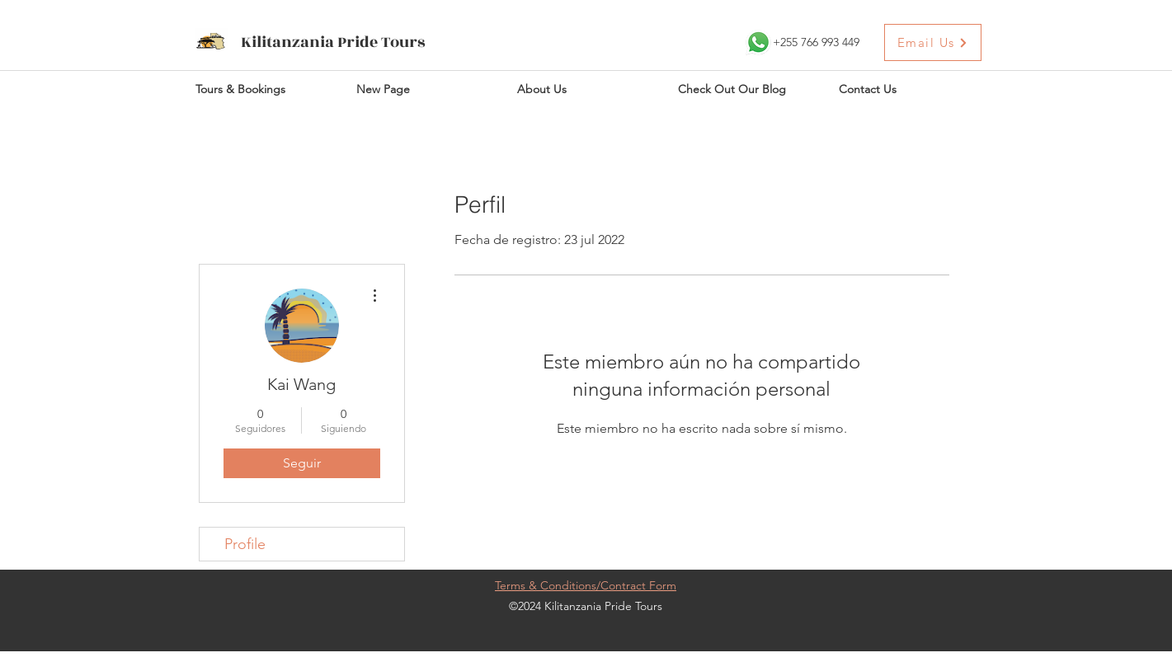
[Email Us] (932, 42)
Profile (245, 544)
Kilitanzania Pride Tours (333, 42)
